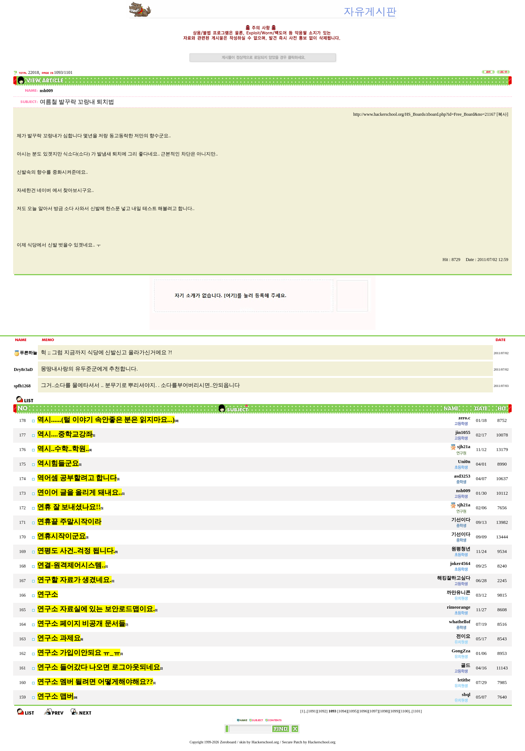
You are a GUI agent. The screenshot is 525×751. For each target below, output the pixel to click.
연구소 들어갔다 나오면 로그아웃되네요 (98, 667)
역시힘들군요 (58, 463)
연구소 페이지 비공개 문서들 (81, 623)
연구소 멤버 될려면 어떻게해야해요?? (95, 681)
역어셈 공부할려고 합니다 (77, 478)
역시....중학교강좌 (65, 434)
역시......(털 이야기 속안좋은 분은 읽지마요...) (106, 419)
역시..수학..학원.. (63, 448)
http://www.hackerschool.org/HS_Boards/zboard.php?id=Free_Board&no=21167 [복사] (430, 114)
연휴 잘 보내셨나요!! (69, 507)
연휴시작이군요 (61, 536)
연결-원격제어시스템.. (71, 565)
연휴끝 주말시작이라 (69, 521)
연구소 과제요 (59, 638)
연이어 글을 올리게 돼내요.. (79, 492)
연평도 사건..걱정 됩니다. (76, 550)
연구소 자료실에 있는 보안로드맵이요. (96, 609)
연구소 (47, 594)
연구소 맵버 (55, 696)
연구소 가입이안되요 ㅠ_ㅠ (78, 652)
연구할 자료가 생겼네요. (74, 580)
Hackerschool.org (265, 742)
